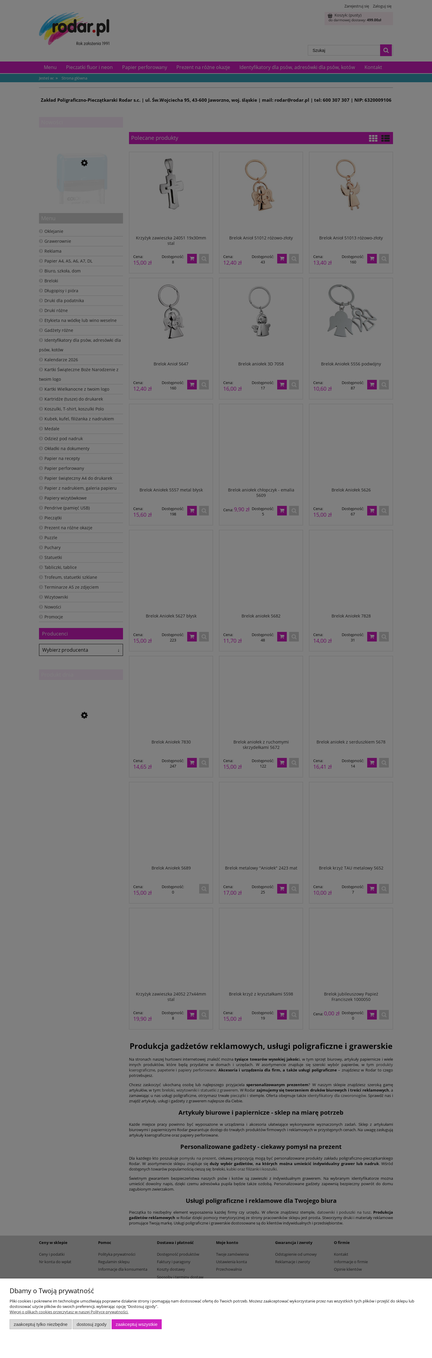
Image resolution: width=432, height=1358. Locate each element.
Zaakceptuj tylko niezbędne (41, 1324)
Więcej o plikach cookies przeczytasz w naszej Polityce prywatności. (69, 1311)
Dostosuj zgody (91, 1324)
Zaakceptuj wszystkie (137, 1324)
